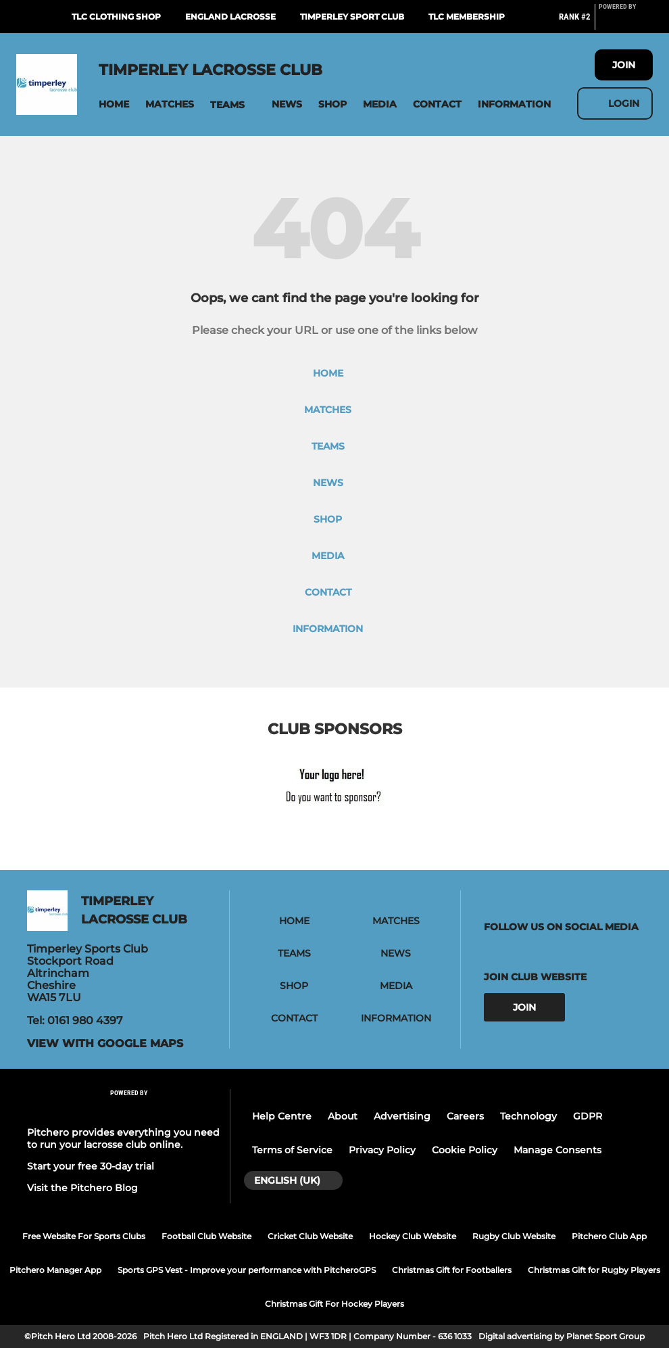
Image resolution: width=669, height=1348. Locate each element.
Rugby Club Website (513, 1236)
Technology (528, 1116)
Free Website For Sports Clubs (83, 1236)
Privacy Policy (382, 1150)
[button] (114, 104)
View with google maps (105, 1044)
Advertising (402, 1116)
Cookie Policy (464, 1150)
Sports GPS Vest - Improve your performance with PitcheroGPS (247, 1270)
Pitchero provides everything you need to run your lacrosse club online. (123, 1138)
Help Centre (282, 1116)
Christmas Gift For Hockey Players (334, 1304)
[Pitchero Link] (626, 22)
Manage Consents (557, 1150)
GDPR (587, 1116)
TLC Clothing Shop (116, 16)
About (342, 1116)
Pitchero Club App (609, 1236)
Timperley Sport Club (352, 16)
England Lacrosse (230, 16)
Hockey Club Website (412, 1236)
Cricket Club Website (310, 1236)
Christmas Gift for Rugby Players (594, 1270)
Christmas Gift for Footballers (452, 1270)
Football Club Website (206, 1236)
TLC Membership (466, 16)
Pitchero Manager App (55, 1270)
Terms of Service (292, 1150)
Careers (465, 1116)
